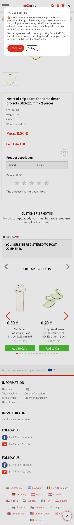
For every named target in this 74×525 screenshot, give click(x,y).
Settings (32, 48)
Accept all (16, 48)
